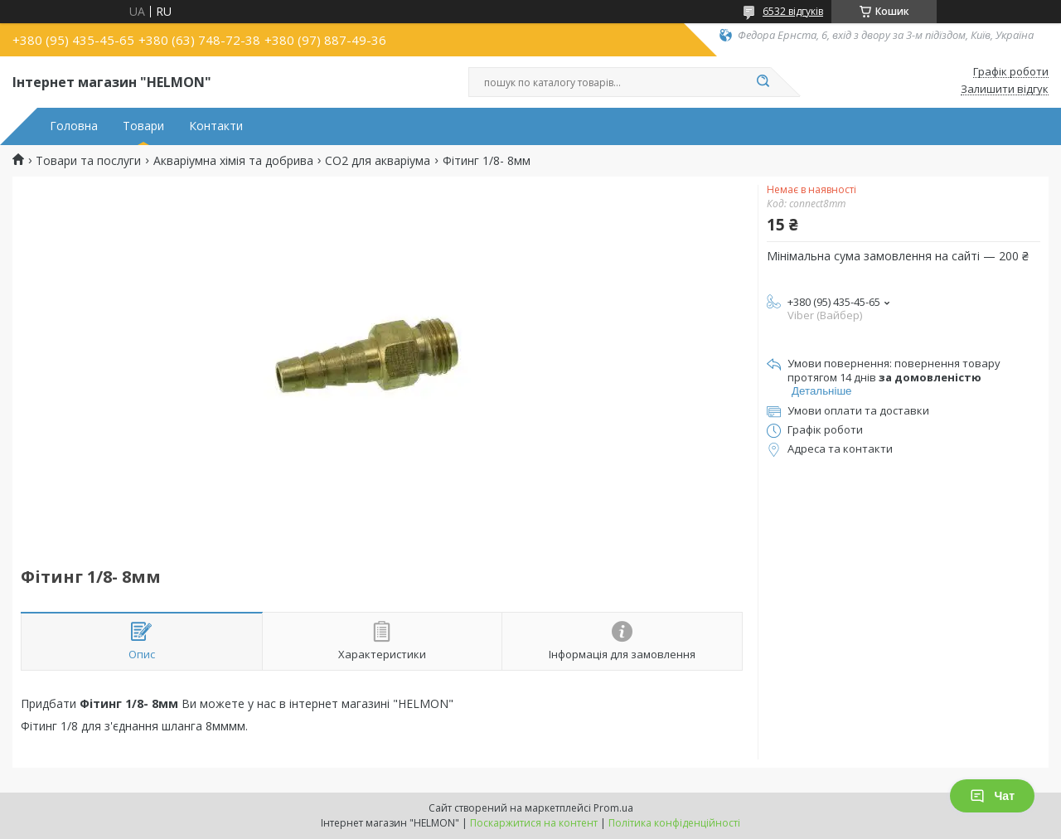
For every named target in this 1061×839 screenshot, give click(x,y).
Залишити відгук (1005, 89)
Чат (992, 795)
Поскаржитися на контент (534, 823)
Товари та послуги (88, 160)
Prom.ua (613, 808)
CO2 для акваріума (377, 160)
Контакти (216, 126)
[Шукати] (762, 82)
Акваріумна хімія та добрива (233, 160)
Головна (74, 126)
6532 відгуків (793, 11)
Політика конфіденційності (674, 823)
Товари (143, 126)
